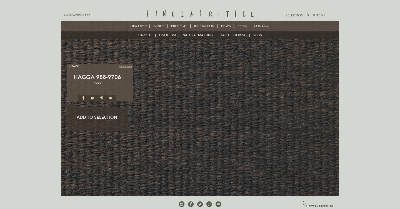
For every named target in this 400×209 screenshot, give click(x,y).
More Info (125, 67)
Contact (262, 26)
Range (158, 26)
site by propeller (318, 204)
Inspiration (204, 26)
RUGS (257, 35)
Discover (139, 26)
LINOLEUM (167, 35)
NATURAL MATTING (197, 35)
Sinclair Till (200, 14)
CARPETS (145, 35)
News (226, 26)
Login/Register (77, 15)
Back (74, 66)
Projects (179, 26)
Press (242, 26)
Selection (306, 15)
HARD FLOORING (233, 35)
